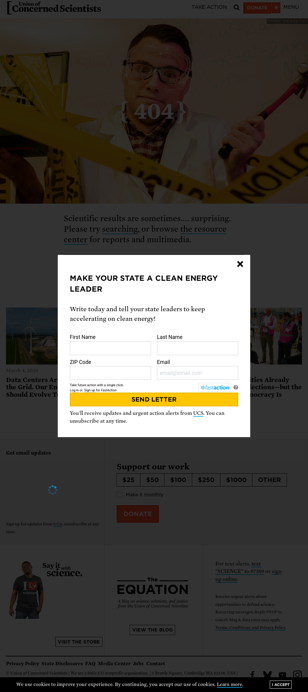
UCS (198, 413)
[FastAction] (214, 387)
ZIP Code (110, 369)
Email (197, 369)
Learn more (229, 684)
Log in (74, 390)
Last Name (197, 344)
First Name (110, 344)
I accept (281, 684)
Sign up (89, 390)
